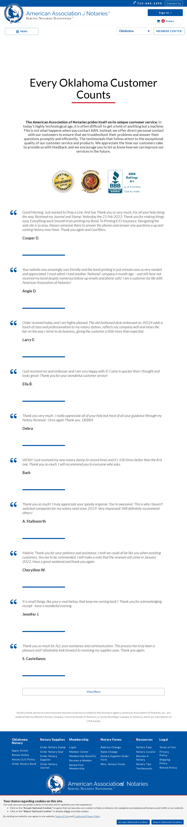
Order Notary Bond (24, 763)
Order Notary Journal (48, 766)
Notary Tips (143, 764)
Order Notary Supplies (48, 758)
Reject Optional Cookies (167, 822)
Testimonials (144, 768)
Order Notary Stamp (53, 747)
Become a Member (80, 760)
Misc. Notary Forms (113, 764)
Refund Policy (168, 767)
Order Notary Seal (51, 751)
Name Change (109, 751)
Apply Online (20, 750)
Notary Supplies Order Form (115, 758)
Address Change (111, 747)
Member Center (79, 751)
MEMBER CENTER (169, 31)
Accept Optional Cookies (133, 822)
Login (72, 747)
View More (93, 691)
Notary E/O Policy (23, 759)
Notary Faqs (144, 747)
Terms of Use (62, 816)
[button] (165, 12)
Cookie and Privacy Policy (87, 816)
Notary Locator (146, 751)
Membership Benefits (82, 756)
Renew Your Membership (77, 766)
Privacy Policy (164, 753)
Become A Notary (142, 758)
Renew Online (20, 754)
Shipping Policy (164, 761)
